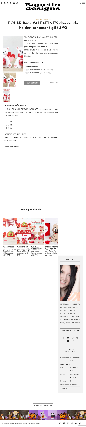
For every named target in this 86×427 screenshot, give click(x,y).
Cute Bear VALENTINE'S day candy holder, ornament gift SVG (37, 251)
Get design (32, 83)
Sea (71, 381)
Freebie (73, 385)
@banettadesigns (43, 405)
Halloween (64, 385)
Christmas (64, 358)
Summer (64, 388)
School (63, 381)
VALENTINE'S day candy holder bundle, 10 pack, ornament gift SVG (23, 251)
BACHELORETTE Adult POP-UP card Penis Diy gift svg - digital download (51, 251)
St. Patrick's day (74, 367)
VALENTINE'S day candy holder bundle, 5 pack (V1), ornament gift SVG (10, 251)
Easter (63, 374)
